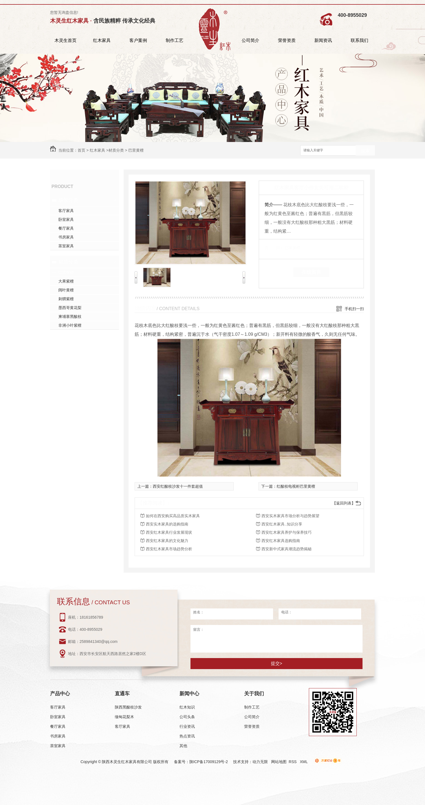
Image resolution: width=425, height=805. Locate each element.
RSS (293, 762)
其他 (183, 746)
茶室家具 (66, 246)
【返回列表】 (343, 503)
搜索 (365, 150)
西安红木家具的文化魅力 (167, 540)
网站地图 (279, 762)
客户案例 (138, 40)
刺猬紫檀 (66, 299)
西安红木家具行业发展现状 (169, 532)
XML (304, 762)
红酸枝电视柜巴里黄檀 (296, 486)
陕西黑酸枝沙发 (128, 707)
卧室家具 (66, 219)
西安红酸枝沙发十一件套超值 (178, 486)
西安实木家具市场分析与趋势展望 (290, 516)
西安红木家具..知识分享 (281, 524)
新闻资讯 (323, 40)
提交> (276, 663)
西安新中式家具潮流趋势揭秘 (286, 549)
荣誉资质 (287, 40)
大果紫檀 (66, 281)
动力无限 (260, 762)
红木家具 (102, 40)
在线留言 (311, 272)
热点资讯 (187, 736)
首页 (81, 150)
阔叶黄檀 (66, 290)
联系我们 (359, 40)
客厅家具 (66, 210)
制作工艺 (174, 40)
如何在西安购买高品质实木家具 (173, 516)
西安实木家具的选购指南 (167, 524)
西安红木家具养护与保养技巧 (286, 532)
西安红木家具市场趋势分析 (169, 549)
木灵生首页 (66, 40)
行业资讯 (187, 726)
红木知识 (187, 707)
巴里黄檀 (136, 150)
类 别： (274, 247)
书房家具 (66, 237)
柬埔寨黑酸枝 (69, 316)
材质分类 (116, 150)
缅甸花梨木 (124, 717)
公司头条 (187, 717)
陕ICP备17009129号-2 (208, 762)
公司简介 (250, 40)
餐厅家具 (66, 228)
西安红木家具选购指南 (280, 540)
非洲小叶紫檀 (69, 325)
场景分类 (68, 200)
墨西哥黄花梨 (69, 307)
